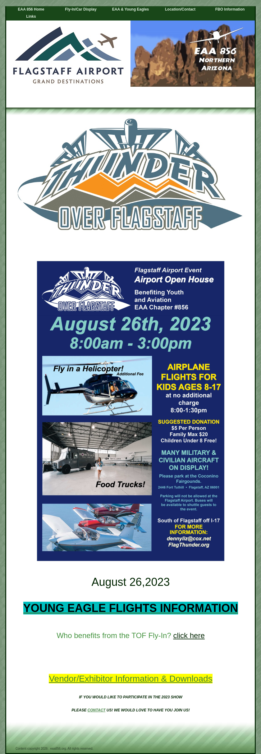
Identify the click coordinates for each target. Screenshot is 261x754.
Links (31, 16)
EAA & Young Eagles (130, 9)
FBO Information (230, 9)
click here (188, 635)
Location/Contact (180, 9)
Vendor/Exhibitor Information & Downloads (130, 678)
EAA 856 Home (31, 9)
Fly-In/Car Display (80, 9)
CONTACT (97, 710)
